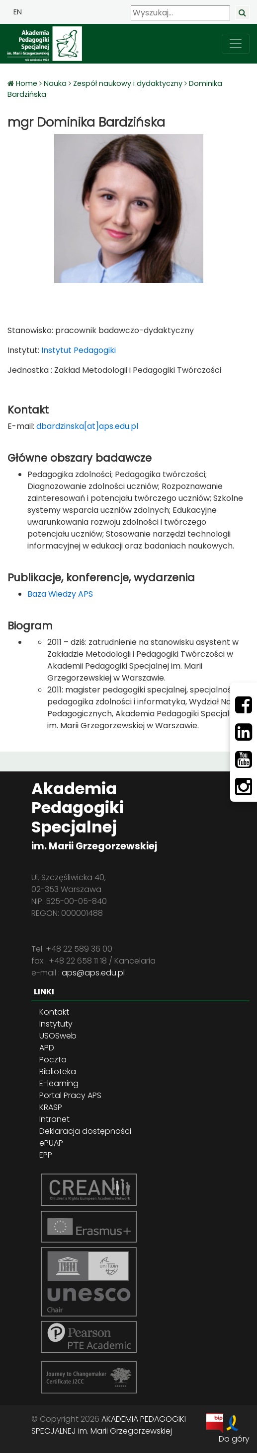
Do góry (234, 1439)
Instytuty (56, 1024)
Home (27, 83)
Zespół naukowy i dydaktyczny (127, 83)
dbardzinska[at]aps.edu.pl (87, 426)
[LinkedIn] (243, 732)
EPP (45, 1155)
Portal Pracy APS (70, 1095)
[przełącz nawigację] (236, 44)
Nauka (55, 83)
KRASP (50, 1107)
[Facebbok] (243, 705)
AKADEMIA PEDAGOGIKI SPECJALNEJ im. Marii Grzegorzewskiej (108, 1425)
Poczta (53, 1059)
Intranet (54, 1119)
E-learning (59, 1083)
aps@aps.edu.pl (93, 972)
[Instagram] (243, 787)
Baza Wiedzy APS (60, 594)
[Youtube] (243, 759)
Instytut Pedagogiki (77, 350)
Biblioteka (57, 1071)
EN (17, 12)
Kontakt (54, 1012)
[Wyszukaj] (180, 12)
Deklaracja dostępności (85, 1131)
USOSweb (58, 1035)
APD (46, 1047)
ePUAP (51, 1143)
